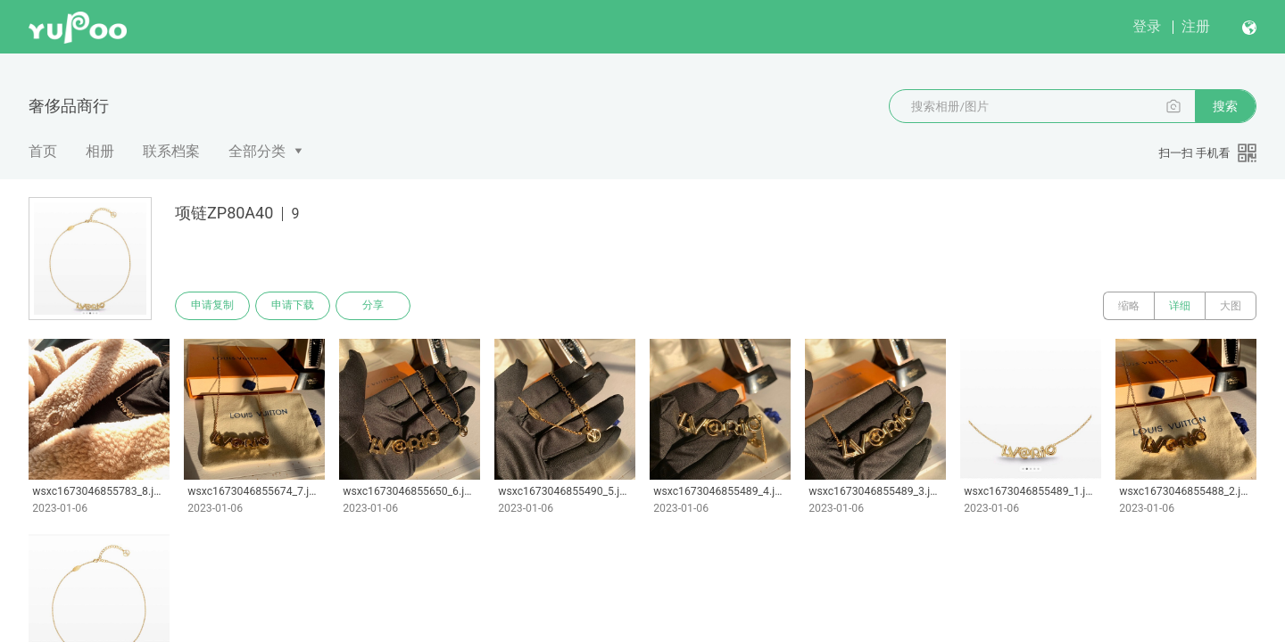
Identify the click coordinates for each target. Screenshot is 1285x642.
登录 (1146, 26)
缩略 (1129, 306)
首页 (43, 151)
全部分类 (257, 151)
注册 (1195, 26)
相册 (100, 151)
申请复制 (212, 306)
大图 (1230, 306)
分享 (373, 306)
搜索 (1225, 106)
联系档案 (171, 151)
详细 (1179, 306)
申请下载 (292, 306)
